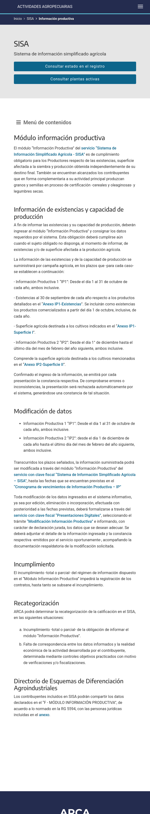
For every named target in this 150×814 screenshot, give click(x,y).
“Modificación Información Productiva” (60, 521)
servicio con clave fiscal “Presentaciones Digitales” (57, 515)
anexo (44, 715)
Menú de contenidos (43, 122)
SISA (30, 19)
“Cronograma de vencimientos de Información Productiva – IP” (67, 487)
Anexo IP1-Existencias (62, 304)
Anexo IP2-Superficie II (43, 364)
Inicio (18, 19)
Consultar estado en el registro (75, 66)
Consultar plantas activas (74, 79)
